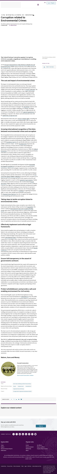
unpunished (30, 207)
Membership (28, 448)
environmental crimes (10, 237)
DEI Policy (29, 466)
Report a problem (41, 447)
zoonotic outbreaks (30, 89)
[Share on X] (14, 399)
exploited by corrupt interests (9, 115)
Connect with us (6, 434)
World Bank (26, 106)
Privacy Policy (10, 466)
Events (27, 445)
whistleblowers (25, 296)
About (27, 450)
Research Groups (4, 388)
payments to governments (26, 180)
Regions (2, 447)
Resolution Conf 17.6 (11, 142)
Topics (2, 383)
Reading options (45, 63)
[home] (11, 4)
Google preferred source (42, 448)
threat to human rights (24, 118)
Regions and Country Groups (6, 386)
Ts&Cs (22, 466)
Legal (25, 466)
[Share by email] (19, 399)
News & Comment (30, 447)
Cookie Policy (3, 466)
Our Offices (39, 445)
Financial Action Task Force (9, 194)
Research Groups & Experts (7, 448)
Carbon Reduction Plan (36, 466)
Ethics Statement (16, 466)
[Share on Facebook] (11, 399)
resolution (21, 190)
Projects (2, 391)
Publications (3, 450)
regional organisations (28, 112)
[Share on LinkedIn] (16, 399)
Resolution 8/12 (22, 143)
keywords (3, 382)
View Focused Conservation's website (25, 375)
